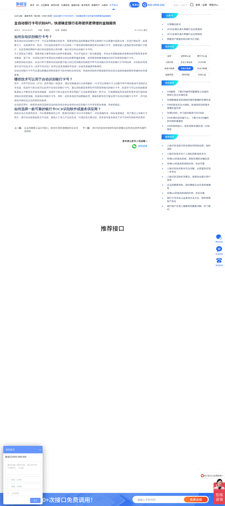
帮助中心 (213, 4)
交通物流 (65, 5)
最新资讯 (29, 15)
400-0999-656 (156, 5)
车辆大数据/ (47, 15)
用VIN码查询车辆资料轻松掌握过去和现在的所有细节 (119, 127)
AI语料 (105, 5)
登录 (198, 4)
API (37, 5)
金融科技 (75, 5)
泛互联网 (45, 5)
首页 (32, 5)
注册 (204, 4)
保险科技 (55, 5)
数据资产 (96, 5)
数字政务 (85, 5)
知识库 (37, 15)
